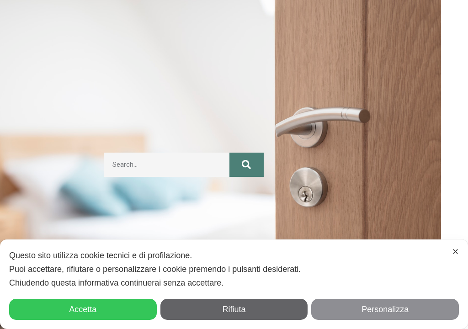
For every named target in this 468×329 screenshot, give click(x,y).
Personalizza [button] (385, 309)
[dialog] (234, 284)
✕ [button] (455, 251)
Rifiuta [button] (233, 309)
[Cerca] (246, 165)
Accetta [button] (82, 309)
